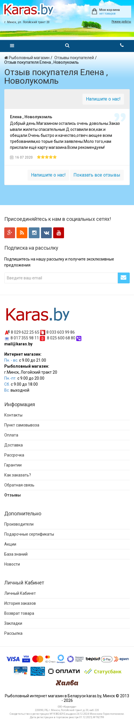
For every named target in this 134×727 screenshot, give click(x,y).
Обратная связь (19, 485)
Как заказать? (17, 475)
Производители (19, 524)
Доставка (13, 445)
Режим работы (121, 21)
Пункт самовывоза (21, 425)
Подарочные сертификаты (29, 534)
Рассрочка (14, 455)
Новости (12, 564)
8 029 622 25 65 (25, 332)
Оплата (11, 435)
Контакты (13, 415)
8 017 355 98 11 (25, 338)
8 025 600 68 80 (61, 338)
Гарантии (13, 465)
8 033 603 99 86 (60, 332)
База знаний (16, 554)
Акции (10, 544)
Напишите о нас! (103, 99)
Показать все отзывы (96, 175)
